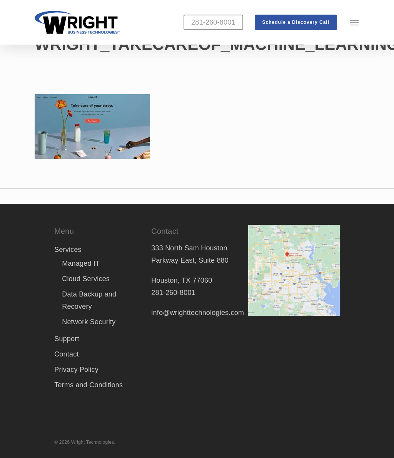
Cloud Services (86, 279)
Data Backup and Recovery (89, 300)
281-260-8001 (173, 292)
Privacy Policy (76, 369)
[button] (354, 22)
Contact (66, 354)
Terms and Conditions (88, 385)
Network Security (88, 322)
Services (68, 249)
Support (66, 339)
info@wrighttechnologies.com (197, 312)
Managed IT (81, 263)
